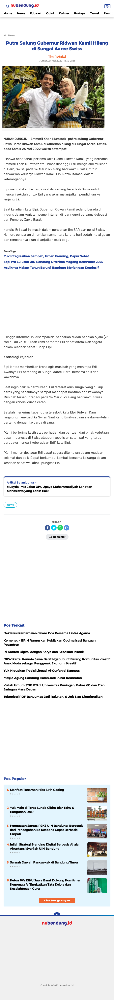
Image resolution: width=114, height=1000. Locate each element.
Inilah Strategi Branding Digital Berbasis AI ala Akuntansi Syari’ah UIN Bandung (44, 846)
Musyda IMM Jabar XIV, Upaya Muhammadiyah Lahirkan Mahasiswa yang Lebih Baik (49, 489)
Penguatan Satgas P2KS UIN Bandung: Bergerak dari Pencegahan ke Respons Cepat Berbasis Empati (46, 830)
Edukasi (35, 13)
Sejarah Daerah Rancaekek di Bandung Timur (44, 862)
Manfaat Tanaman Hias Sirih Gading (37, 790)
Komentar (57, 536)
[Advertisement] (57, 23)
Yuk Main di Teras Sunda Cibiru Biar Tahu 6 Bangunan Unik (42, 810)
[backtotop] (57, 915)
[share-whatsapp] (60, 527)
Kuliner (64, 13)
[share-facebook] (47, 527)
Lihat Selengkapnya (57, 900)
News (21, 13)
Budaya (79, 13)
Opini (50, 13)
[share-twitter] (54, 527)
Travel (94, 13)
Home (8, 13)
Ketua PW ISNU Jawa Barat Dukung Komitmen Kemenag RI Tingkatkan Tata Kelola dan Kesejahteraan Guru (45, 884)
